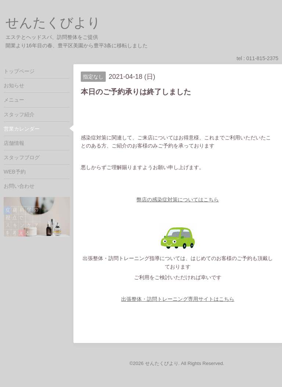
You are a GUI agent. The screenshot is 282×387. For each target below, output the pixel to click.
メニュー (14, 100)
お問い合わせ (19, 186)
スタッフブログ (22, 157)
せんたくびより (53, 22)
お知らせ (14, 85)
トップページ (19, 71)
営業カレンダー (22, 129)
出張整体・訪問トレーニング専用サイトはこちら (177, 299)
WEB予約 (15, 172)
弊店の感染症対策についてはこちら (178, 199)
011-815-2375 (262, 58)
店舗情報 (14, 143)
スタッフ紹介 (19, 114)
